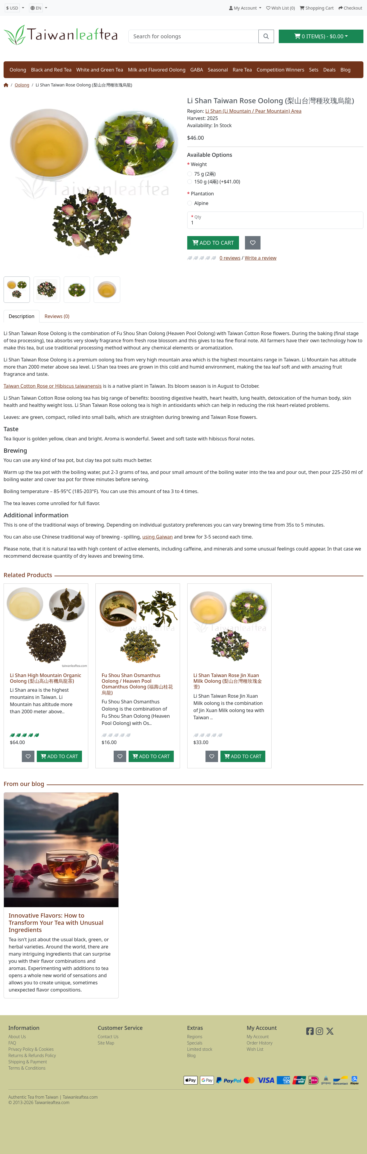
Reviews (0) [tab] (57, 316)
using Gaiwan (157, 536)
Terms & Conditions (26, 1068)
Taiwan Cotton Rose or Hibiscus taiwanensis (53, 386)
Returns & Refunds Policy (32, 1055)
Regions (194, 1036)
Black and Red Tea (51, 69)
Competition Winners (280, 69)
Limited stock (199, 1049)
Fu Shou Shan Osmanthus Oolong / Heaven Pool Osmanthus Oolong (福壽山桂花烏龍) (137, 684)
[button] (14, 7)
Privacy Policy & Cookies (31, 1049)
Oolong (18, 69)
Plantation (202, 193)
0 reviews (230, 258)
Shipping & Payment (27, 1062)
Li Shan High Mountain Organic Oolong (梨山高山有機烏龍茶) (45, 678)
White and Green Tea (99, 69)
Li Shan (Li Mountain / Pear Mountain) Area (253, 111)
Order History (259, 1043)
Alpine (201, 203)
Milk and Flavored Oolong (157, 69)
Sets (313, 69)
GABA (196, 69)
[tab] (17, 289)
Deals (329, 69)
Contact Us (108, 1036)
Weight (199, 164)
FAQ (12, 1043)
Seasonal (218, 69)
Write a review (260, 258)
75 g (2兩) (205, 174)
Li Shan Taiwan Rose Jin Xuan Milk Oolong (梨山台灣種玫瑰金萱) (228, 681)
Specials (194, 1043)
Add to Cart (213, 242)
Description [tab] (21, 316)
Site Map (106, 1043)
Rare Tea (242, 69)
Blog (345, 69)
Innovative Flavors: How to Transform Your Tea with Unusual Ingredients (56, 922)
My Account (258, 1036)
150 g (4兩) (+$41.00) (217, 181)
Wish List (255, 1049)
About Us (17, 1036)
